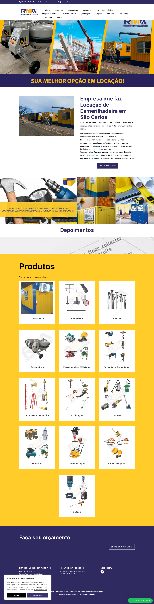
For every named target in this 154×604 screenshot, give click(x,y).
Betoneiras (87, 10)
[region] (27, 587)
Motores (110, 14)
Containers (46, 10)
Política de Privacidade (85, 594)
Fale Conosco (106, 166)
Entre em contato (120, 547)
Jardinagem (86, 14)
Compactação (124, 14)
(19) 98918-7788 (91, 155)
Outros (59, 17)
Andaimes (59, 10)
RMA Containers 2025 (59, 591)
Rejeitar (16, 595)
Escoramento (73, 10)
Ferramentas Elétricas (105, 10)
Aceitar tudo (37, 595)
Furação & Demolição (49, 14)
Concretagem (47, 17)
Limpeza (99, 14)
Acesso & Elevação (69, 14)
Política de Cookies (40, 590)
